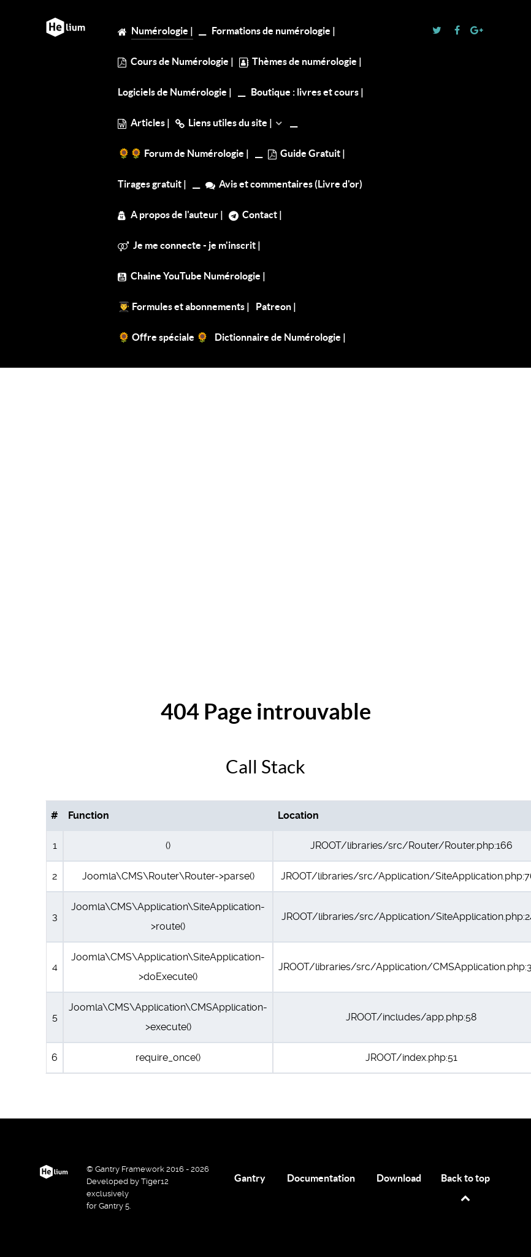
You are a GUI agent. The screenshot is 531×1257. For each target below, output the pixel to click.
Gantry (250, 1177)
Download (398, 1177)
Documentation (321, 1177)
